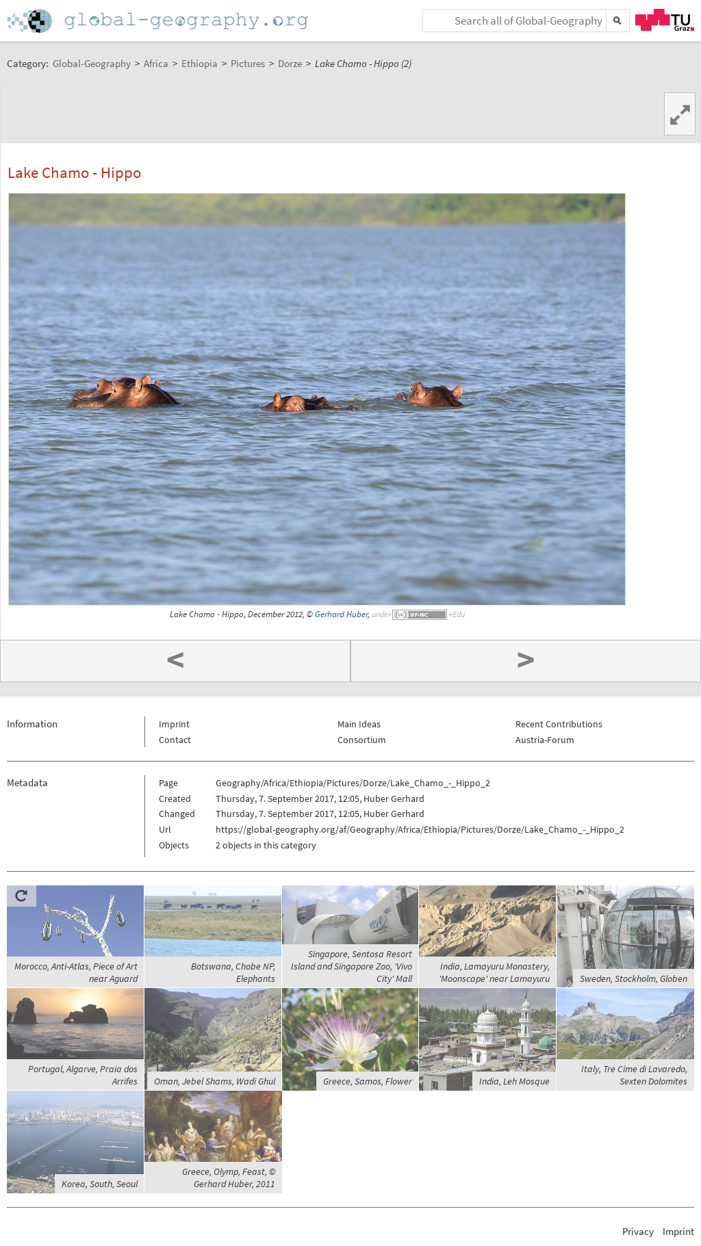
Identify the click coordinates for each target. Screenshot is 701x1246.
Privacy (638, 1231)
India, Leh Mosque (514, 1081)
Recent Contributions (558, 724)
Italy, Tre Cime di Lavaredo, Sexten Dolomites (634, 1075)
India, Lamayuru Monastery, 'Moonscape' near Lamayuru (494, 972)
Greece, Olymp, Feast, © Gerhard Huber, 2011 (228, 1177)
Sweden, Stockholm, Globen (633, 978)
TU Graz (664, 20)
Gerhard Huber (341, 614)
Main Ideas (359, 724)
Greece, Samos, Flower (367, 1081)
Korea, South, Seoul (100, 1184)
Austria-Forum (544, 740)
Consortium (361, 740)
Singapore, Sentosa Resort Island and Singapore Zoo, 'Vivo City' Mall (351, 966)
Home (159, 21)
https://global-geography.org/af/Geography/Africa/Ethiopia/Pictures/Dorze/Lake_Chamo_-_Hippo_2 (420, 829)
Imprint (174, 724)
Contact (175, 740)
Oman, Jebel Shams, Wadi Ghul (214, 1081)
